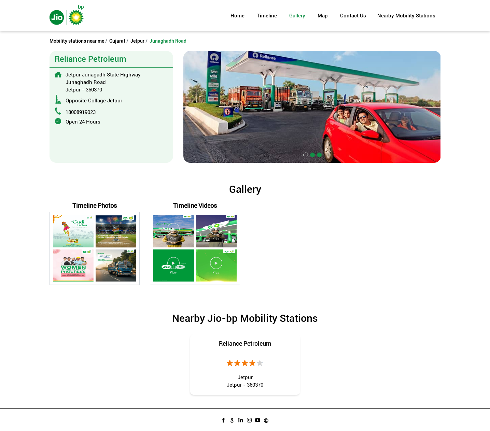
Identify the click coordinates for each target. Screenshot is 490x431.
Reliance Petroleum (245, 343)
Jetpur (137, 41)
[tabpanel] (312, 106)
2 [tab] (311, 154)
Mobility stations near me (77, 41)
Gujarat (117, 41)
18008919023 (81, 112)
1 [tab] (305, 154)
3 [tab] (318, 154)
